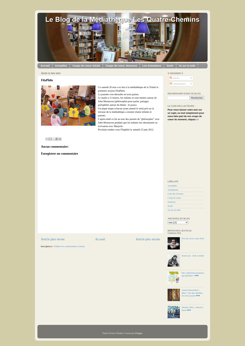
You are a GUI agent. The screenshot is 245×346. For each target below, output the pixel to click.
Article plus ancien (148, 239)
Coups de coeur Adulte (86, 65)
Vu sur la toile (187, 65)
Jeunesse (172, 202)
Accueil (45, 65)
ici (197, 119)
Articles (174, 78)
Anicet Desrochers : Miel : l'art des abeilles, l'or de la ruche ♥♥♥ (192, 293)
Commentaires (178, 83)
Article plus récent (53, 239)
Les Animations (151, 65)
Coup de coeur (174, 197)
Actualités (61, 65)
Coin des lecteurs (175, 193)
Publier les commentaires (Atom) (69, 246)
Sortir (170, 65)
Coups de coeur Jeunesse (121, 65)
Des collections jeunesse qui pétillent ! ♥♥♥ (193, 274)
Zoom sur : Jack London (193, 255)
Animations (173, 189)
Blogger (138, 333)
